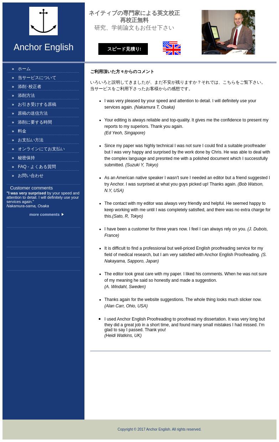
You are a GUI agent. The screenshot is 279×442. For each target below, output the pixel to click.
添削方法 (26, 95)
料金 (22, 131)
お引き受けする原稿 (37, 104)
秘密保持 (26, 157)
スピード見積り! (124, 49)
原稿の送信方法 (33, 113)
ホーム (24, 68)
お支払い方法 (30, 139)
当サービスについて (37, 77)
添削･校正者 (29, 86)
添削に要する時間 (35, 122)
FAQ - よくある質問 (37, 166)
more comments (46, 214)
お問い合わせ (30, 175)
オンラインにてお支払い (41, 148)
